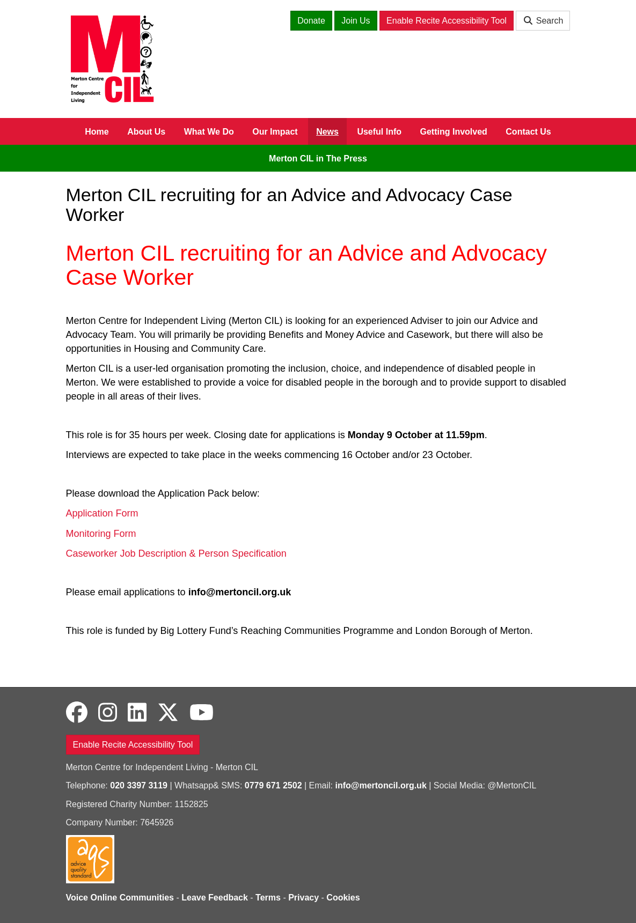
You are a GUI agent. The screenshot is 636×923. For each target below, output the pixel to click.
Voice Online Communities (120, 897)
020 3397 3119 (138, 785)
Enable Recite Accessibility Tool (446, 20)
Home (96, 131)
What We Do (209, 131)
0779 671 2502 (273, 785)
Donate (311, 20)
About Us (146, 131)
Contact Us (528, 131)
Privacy (303, 897)
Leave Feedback (214, 897)
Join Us (355, 20)
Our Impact (274, 131)
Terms (268, 897)
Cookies (343, 897)
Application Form (102, 513)
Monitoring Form (101, 533)
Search (543, 20)
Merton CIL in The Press (318, 158)
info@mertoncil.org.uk (381, 785)
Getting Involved (453, 131)
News (327, 131)
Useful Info (379, 131)
